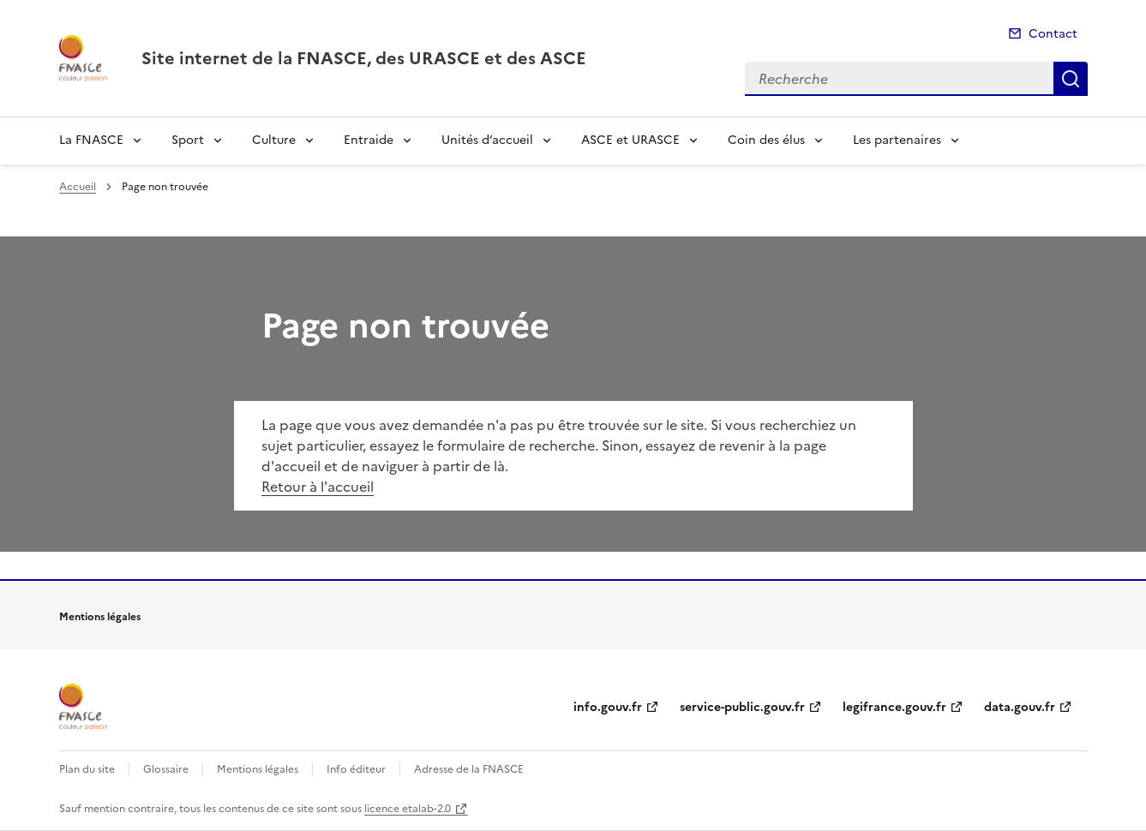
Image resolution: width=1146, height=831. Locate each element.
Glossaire (166, 769)
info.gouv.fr (607, 707)
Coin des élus (766, 140)
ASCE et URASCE (630, 140)
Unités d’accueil (487, 140)
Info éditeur (356, 769)
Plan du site (87, 769)
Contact (1053, 34)
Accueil (77, 186)
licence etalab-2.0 (407, 808)
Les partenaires (897, 140)
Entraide (368, 140)
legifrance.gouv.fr (894, 707)
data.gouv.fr (1019, 707)
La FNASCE (91, 140)
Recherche (1070, 79)
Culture (274, 140)
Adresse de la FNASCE (469, 769)
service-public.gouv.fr (742, 707)
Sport (187, 140)
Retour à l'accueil (317, 486)
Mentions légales (257, 769)
